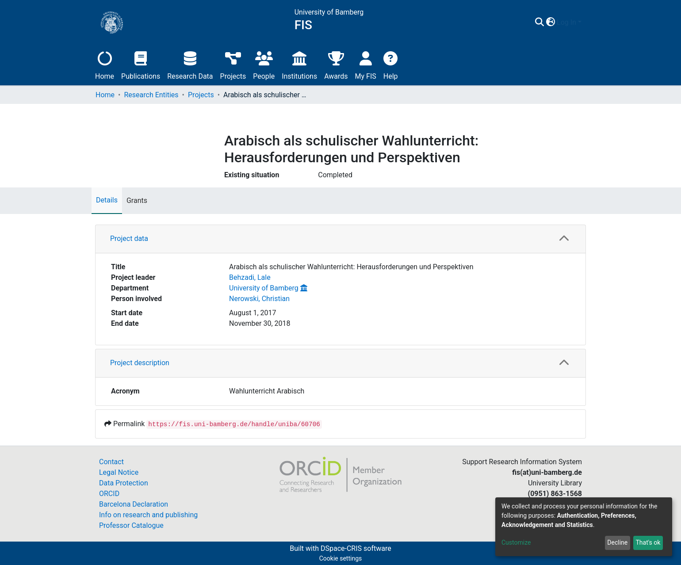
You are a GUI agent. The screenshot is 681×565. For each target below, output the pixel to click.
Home (104, 64)
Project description (139, 363)
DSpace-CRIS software (356, 548)
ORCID (109, 493)
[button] (550, 22)
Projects (233, 64)
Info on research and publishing (148, 515)
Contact (111, 462)
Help (390, 64)
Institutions (299, 64)
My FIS (365, 64)
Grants (136, 200)
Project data (129, 238)
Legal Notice (118, 472)
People (264, 64)
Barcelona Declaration (133, 504)
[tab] (340, 239)
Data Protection (123, 483)
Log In (566, 22)
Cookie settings (340, 558)
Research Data (190, 64)
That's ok (647, 542)
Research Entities (151, 95)
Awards (336, 64)
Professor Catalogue (131, 525)
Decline (617, 542)
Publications (140, 64)
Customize (516, 542)
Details (107, 200)
